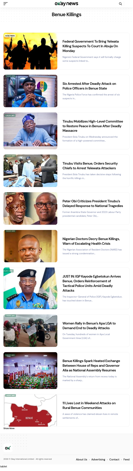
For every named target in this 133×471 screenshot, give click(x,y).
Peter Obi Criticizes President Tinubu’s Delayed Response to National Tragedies (92, 205)
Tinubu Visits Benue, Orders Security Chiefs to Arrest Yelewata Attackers (91, 164)
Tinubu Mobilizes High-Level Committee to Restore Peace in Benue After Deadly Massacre (92, 125)
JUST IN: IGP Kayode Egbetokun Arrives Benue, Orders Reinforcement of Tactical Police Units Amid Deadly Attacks (92, 286)
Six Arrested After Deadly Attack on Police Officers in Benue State (90, 85)
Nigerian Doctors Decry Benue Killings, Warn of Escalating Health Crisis (92, 244)
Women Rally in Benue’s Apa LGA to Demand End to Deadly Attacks (90, 327)
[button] (6, 3)
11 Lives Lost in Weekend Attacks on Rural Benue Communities (90, 407)
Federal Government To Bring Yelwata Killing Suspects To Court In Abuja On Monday (91, 46)
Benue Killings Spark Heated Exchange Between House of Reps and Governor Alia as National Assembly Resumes (92, 368)
